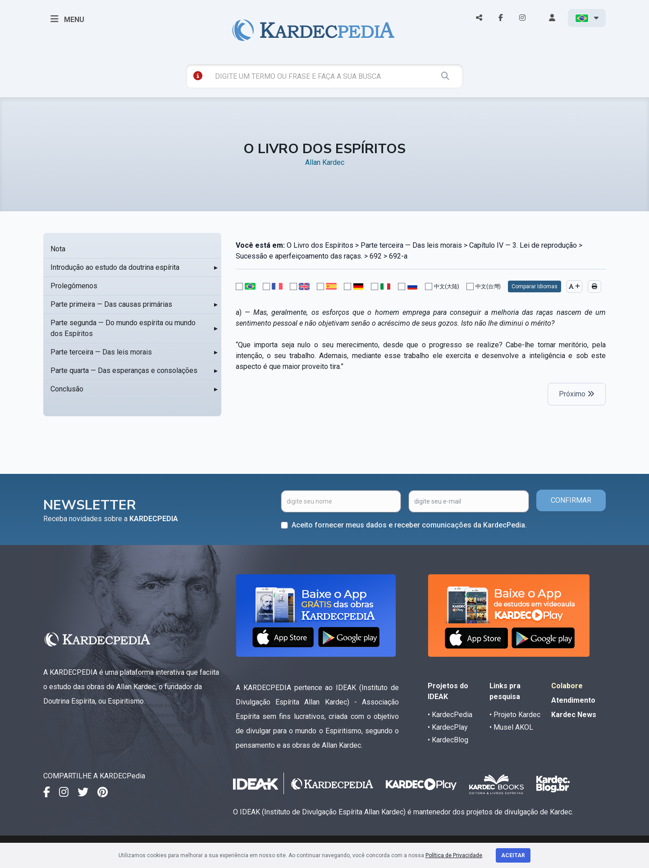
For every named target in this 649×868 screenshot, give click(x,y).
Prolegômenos (73, 286)
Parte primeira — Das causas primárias (111, 304)
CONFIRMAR (571, 500)
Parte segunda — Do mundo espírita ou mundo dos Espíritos (123, 328)
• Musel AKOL (511, 727)
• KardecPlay (448, 727)
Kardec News (573, 714)
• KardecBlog (448, 740)
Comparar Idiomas (535, 286)
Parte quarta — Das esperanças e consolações (123, 370)
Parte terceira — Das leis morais (101, 352)
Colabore (567, 686)
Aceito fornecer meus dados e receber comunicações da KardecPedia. (409, 525)
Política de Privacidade (453, 855)
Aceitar (513, 855)
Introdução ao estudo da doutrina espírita (114, 267)
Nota (57, 249)
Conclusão (66, 389)
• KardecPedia (450, 714)
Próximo (576, 394)
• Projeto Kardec (514, 714)
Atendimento (573, 700)
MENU (67, 19)
